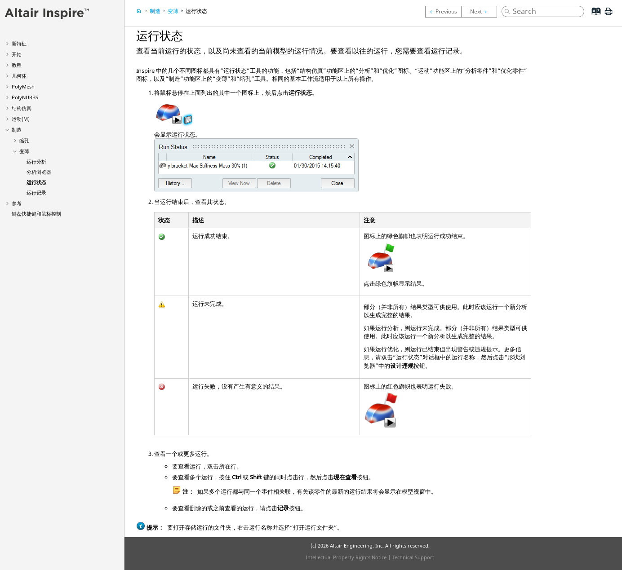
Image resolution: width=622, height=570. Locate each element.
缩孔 (24, 140)
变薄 (24, 151)
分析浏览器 (39, 171)
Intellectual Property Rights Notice (346, 557)
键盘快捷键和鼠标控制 (36, 213)
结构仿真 (21, 108)
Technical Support (413, 557)
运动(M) (21, 118)
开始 (17, 54)
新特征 (19, 43)
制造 (17, 129)
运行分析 (36, 161)
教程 (17, 65)
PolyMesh (23, 86)
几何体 (19, 75)
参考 (17, 203)
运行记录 (36, 192)
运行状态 (36, 182)
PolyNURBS (25, 97)
